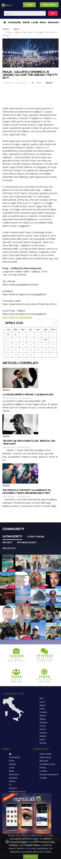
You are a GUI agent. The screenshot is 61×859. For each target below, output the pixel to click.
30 (8, 334)
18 (45, 344)
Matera (43, 715)
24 (38, 349)
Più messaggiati (26, 542)
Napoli (43, 705)
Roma (42, 708)
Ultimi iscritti (12, 536)
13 (8, 344)
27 (8, 354)
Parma (43, 729)
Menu (7, 6)
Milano (43, 719)
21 (15, 349)
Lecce (42, 701)
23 (30, 349)
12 (53, 339)
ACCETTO (30, 856)
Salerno (43, 736)
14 (15, 344)
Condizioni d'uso (47, 764)
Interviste (13, 777)
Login (29, 5)
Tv (10, 784)
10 (38, 339)
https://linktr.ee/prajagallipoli (17, 317)
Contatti (43, 777)
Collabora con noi (17, 791)
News (43, 22)
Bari (41, 698)
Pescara (43, 732)
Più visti (7, 542)
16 (30, 344)
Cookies (43, 771)
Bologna (43, 722)
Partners (13, 788)
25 (45, 349)
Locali (34, 22)
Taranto (43, 712)
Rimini (42, 739)
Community (14, 22)
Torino (43, 725)
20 (8, 349)
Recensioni (54, 22)
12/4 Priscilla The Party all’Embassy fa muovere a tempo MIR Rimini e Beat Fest (26, 491)
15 (23, 344)
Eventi (26, 22)
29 (23, 354)
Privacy (43, 767)
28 (15, 354)
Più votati (8, 548)
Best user (44, 760)
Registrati (49, 5)
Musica (49, 82)
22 (23, 349)
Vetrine (12, 781)
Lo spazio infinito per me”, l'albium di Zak (27, 394)
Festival (12, 764)
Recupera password (49, 774)
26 (53, 349)
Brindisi (43, 743)
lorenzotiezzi (21, 82)
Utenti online (35, 536)
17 (38, 344)
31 (15, 334)
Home (5, 28)
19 (53, 344)
